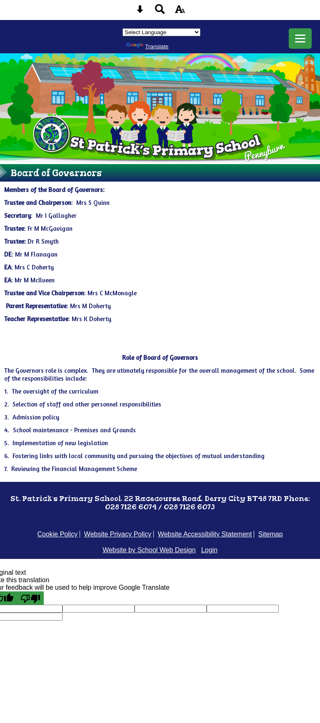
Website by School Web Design (149, 549)
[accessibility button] (180, 11)
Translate (147, 46)
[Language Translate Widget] (161, 32)
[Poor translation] (30, 598)
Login (209, 549)
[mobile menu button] (300, 38)
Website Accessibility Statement (205, 534)
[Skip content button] (140, 11)
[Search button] (160, 11)
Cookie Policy (57, 534)
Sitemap (270, 534)
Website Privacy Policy (118, 534)
